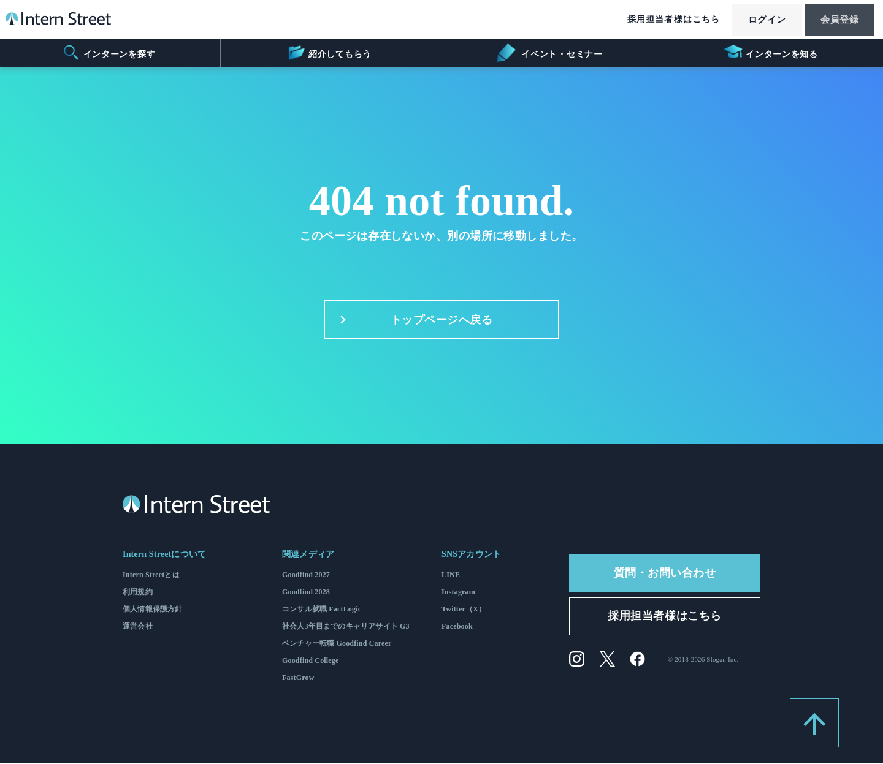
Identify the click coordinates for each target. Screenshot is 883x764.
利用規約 (138, 592)
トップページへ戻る (413, 320)
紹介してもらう (329, 52)
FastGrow (298, 678)
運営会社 (138, 626)
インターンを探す (108, 52)
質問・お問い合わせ (665, 573)
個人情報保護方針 (152, 609)
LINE (451, 575)
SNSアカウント (471, 554)
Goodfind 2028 (306, 592)
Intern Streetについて (164, 554)
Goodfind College (310, 661)
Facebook (457, 626)
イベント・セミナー (549, 52)
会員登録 (836, 20)
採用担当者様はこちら (661, 20)
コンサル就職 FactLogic (321, 609)
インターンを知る (771, 52)
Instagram (458, 592)
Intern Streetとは (151, 575)
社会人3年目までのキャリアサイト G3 (346, 626)
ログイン (758, 20)
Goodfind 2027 (306, 575)
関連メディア (308, 554)
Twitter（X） (464, 609)
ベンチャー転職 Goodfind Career (337, 644)
